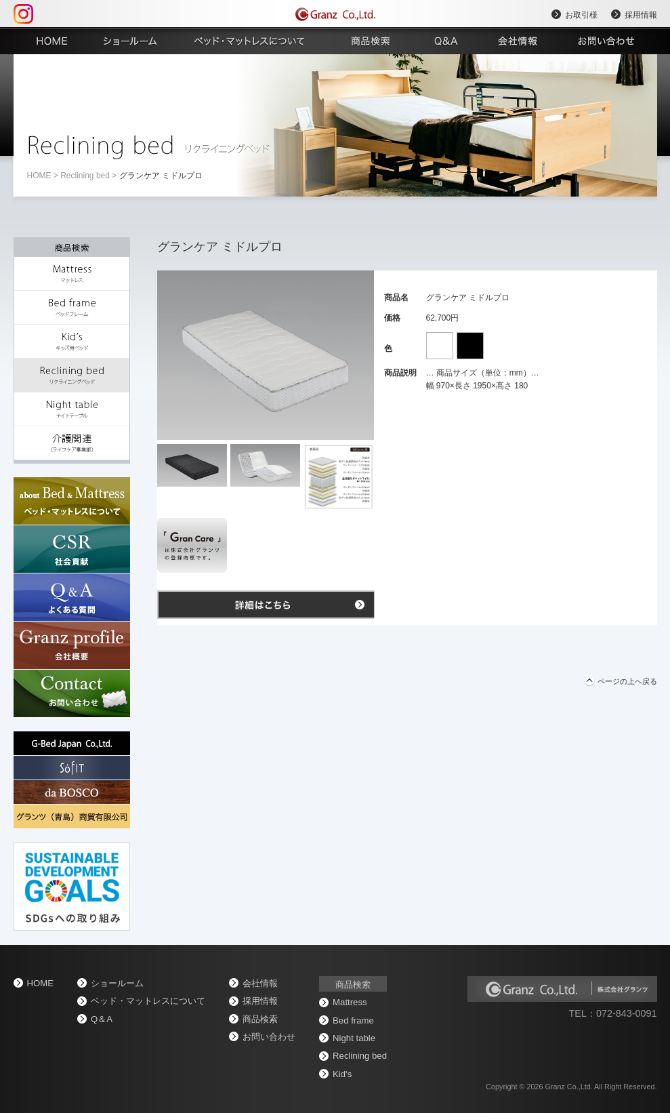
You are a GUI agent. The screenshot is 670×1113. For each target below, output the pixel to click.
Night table (354, 1038)
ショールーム (117, 983)
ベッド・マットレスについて (148, 1001)
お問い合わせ (269, 1037)
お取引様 (581, 15)
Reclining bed (85, 175)
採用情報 (641, 15)
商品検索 (260, 1019)
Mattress (350, 1002)
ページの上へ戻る (627, 681)
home (39, 175)
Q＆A (101, 1019)
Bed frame (353, 1020)
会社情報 (260, 983)
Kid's (342, 1074)
